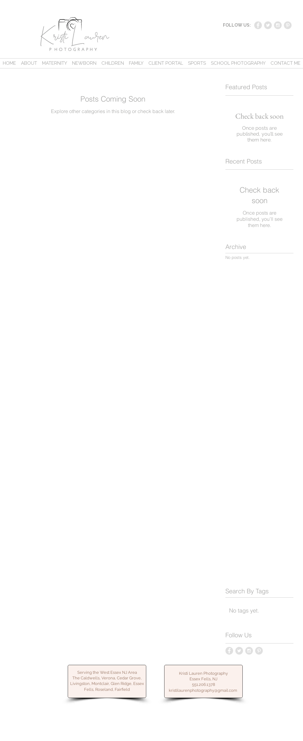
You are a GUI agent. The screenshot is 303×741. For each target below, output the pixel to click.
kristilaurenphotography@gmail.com (203, 690)
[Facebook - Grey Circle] (258, 25)
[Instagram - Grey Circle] (278, 25)
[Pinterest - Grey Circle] (288, 25)
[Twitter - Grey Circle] (268, 25)
